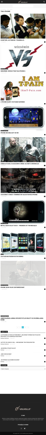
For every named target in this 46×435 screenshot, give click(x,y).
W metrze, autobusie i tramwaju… (13, 40)
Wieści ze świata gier (4, 68)
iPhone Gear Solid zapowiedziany (12, 287)
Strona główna (3, 9)
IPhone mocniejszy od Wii (10, 133)
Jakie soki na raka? (6, 354)
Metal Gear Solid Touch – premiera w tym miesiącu (19, 225)
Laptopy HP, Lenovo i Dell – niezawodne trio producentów (18, 342)
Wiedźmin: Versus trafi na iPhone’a (13, 71)
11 (44, 165)
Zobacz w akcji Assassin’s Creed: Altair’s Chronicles (20, 164)
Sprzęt (2, 254)
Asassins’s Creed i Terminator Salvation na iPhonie (19, 194)
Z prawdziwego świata (4, 316)
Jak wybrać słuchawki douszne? (10, 360)
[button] (44, 2)
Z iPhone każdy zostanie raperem (13, 102)
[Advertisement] (23, 5)
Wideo (2, 99)
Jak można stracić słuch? (8, 348)
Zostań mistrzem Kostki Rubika (12, 256)
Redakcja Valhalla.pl (5, 338)
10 (44, 196)
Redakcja (2, 349)
